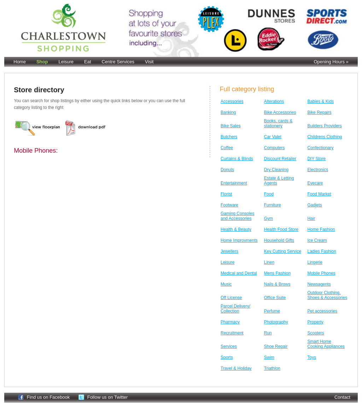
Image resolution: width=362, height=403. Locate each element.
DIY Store (316, 158)
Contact (342, 397)
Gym (268, 218)
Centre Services (118, 61)
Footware (229, 205)
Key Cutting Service (282, 251)
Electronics (317, 169)
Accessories (232, 101)
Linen (269, 262)
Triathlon (272, 368)
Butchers (229, 136)
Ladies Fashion (321, 251)
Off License (231, 297)
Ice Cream (317, 240)
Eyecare (315, 183)
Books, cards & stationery (278, 123)
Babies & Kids (320, 101)
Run (268, 333)
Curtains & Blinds (237, 158)
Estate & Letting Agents (279, 181)
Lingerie (314, 262)
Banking (228, 112)
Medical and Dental (239, 273)
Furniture (272, 205)
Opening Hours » (331, 61)
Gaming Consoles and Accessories (237, 216)
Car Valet (272, 136)
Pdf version (86, 128)
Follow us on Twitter (107, 397)
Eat (87, 61)
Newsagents (319, 284)
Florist (226, 194)
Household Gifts (279, 240)
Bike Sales (231, 125)
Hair (311, 218)
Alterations (274, 101)
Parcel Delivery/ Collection (235, 309)
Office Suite (275, 297)
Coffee (227, 147)
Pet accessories (322, 311)
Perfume (272, 311)
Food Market (319, 194)
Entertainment (234, 183)
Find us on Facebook (48, 397)
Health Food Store (281, 229)
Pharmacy (230, 322)
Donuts (227, 169)
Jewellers (229, 251)
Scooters (315, 333)
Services (229, 346)
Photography (276, 322)
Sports (227, 357)
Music (226, 284)
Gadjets (314, 205)
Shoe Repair (276, 346)
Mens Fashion (277, 273)
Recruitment (232, 333)
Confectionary (320, 147)
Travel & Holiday (236, 368)
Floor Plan (38, 128)
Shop (42, 61)
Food (269, 194)
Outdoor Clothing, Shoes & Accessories (327, 295)
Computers (274, 147)
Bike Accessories (280, 112)
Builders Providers (324, 125)
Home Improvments (239, 240)
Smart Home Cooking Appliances (325, 344)
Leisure (66, 61)
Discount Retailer (280, 158)
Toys (311, 357)
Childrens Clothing (324, 136)
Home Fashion (321, 229)
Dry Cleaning (276, 169)
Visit (149, 61)
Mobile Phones (321, 273)
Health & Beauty (236, 229)
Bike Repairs (319, 112)
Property (315, 322)
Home (19, 61)
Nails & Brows (277, 284)
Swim (269, 357)
